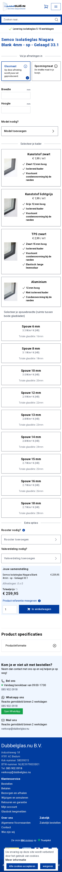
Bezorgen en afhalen (14, 793)
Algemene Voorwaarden (16, 822)
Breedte (15, 89)
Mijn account (9, 806)
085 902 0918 (9, 689)
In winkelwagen (39, 609)
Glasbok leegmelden (13, 811)
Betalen (5, 788)
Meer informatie (15, 859)
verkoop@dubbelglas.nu (15, 728)
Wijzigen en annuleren (14, 797)
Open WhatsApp (12, 711)
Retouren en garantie (14, 802)
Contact (6, 827)
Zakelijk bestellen (50, 822)
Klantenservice (10, 778)
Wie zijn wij (8, 832)
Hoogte (15, 104)
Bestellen (7, 783)
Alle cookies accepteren (22, 866)
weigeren (48, 866)
